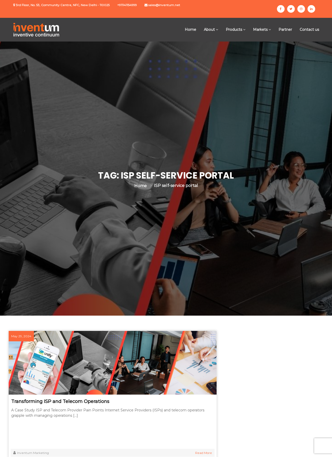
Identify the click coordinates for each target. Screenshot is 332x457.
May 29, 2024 (26, 336)
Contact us (309, 29)
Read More (97, 453)
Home (190, 29)
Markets (260, 29)
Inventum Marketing (36, 453)
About (209, 29)
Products (234, 29)
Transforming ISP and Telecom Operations (51, 404)
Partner (285, 29)
